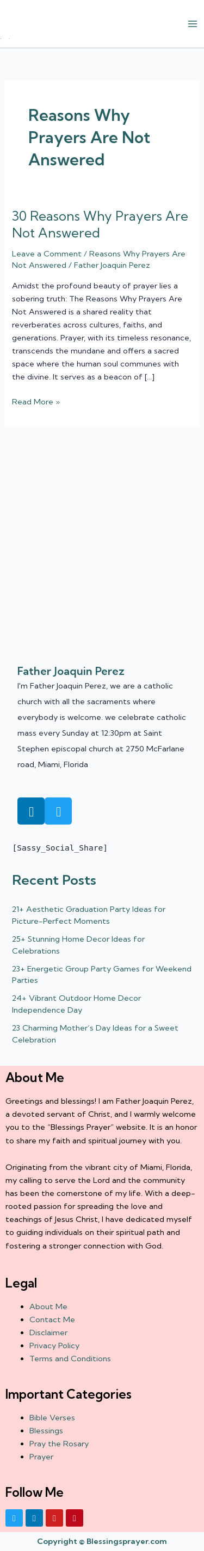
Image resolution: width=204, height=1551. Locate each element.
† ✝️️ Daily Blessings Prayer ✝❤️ (4, 38)
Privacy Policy (54, 1345)
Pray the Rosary (59, 1444)
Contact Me (52, 1319)
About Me (48, 1306)
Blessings (46, 1431)
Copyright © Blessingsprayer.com (102, 1541)
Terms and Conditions (70, 1358)
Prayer (41, 1457)
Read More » (36, 401)
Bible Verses (52, 1418)
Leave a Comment (47, 254)
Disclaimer (48, 1332)
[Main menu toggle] (192, 23)
